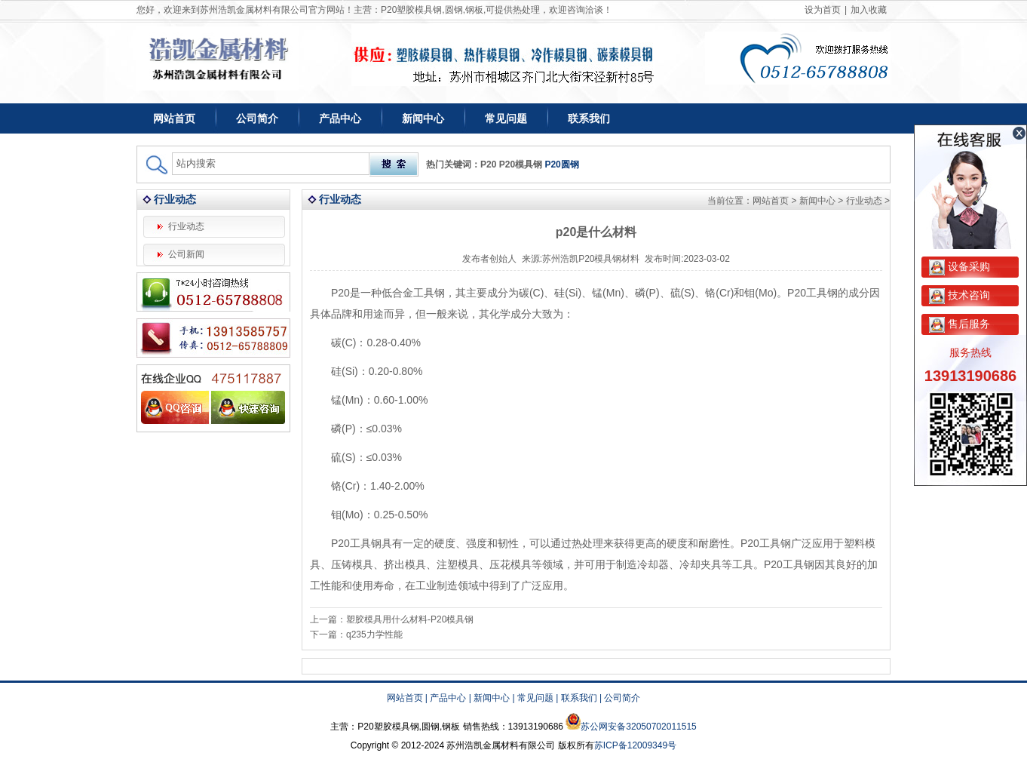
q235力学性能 (374, 634)
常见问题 (506, 118)
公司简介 (257, 118)
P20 (488, 164)
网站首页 (174, 118)
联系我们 (589, 118)
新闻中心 (423, 118)
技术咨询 (959, 295)
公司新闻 (186, 254)
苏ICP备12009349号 (635, 745)
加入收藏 (869, 10)
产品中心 (340, 118)
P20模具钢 (520, 164)
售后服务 (959, 324)
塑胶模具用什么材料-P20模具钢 (410, 619)
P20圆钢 (561, 164)
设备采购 (959, 266)
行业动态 (186, 226)
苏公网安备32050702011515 (638, 726)
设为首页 (823, 10)
